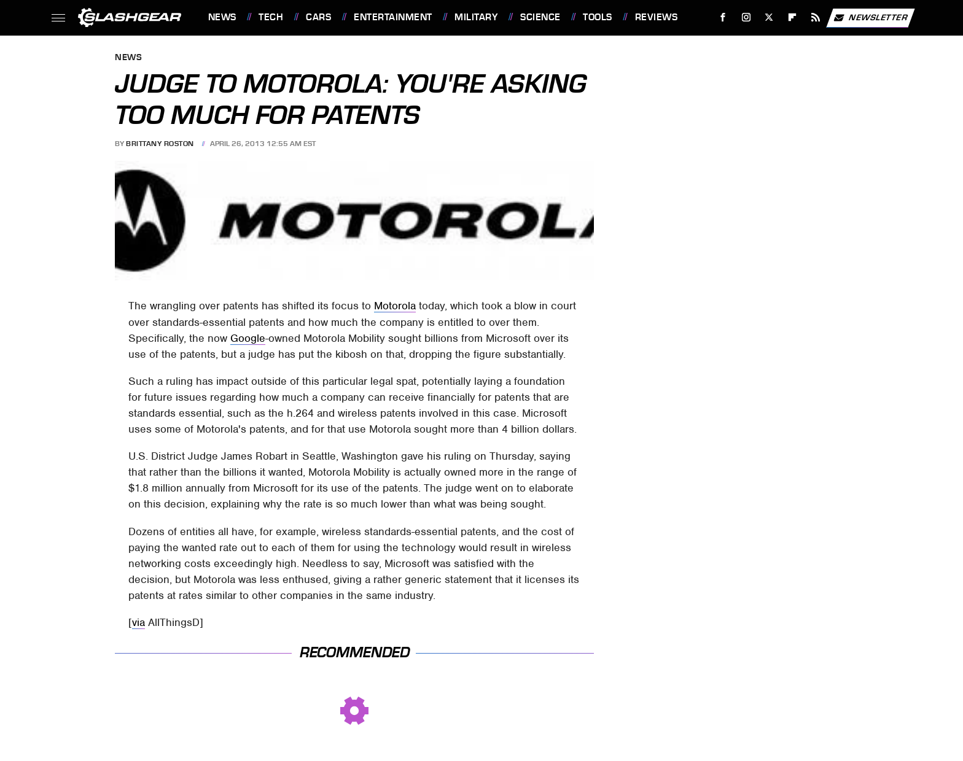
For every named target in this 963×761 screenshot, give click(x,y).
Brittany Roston (160, 143)
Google (247, 338)
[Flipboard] (792, 17)
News (222, 17)
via (138, 622)
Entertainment (393, 17)
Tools (597, 17)
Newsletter (870, 17)
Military (475, 17)
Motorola (395, 305)
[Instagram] (746, 17)
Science (540, 17)
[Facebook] (722, 17)
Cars (318, 17)
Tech (271, 17)
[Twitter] (769, 17)
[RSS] (815, 17)
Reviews (656, 17)
